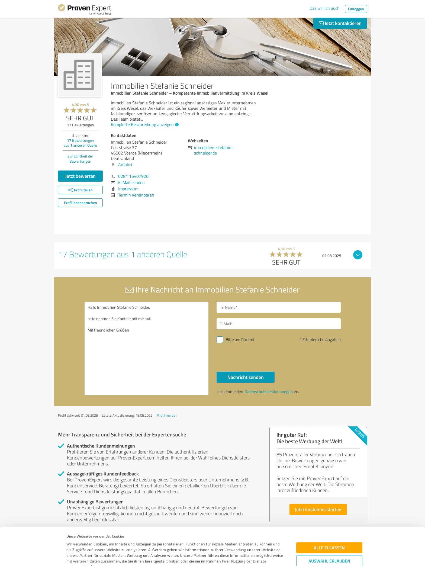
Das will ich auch (325, 8)
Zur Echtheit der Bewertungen (80, 158)
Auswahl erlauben (329, 523)
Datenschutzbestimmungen (113, 540)
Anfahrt (125, 165)
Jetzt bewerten (80, 175)
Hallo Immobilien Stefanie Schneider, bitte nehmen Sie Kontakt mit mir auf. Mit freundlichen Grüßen (147, 348)
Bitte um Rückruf (240, 339)
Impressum (76, 540)
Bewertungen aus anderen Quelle (80, 143)
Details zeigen (250, 555)
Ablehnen (329, 540)
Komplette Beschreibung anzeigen (144, 124)
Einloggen (356, 8)
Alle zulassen (329, 510)
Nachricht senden (245, 377)
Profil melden (167, 415)
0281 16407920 (133, 176)
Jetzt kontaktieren (340, 23)
